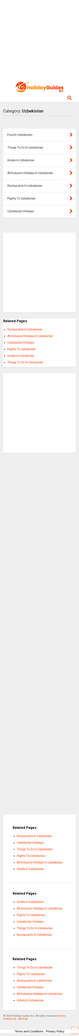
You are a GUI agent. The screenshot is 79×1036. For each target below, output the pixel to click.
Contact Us (9, 1018)
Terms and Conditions (29, 1031)
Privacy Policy (55, 1031)
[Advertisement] (39, 40)
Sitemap (23, 1018)
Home (61, 1015)
